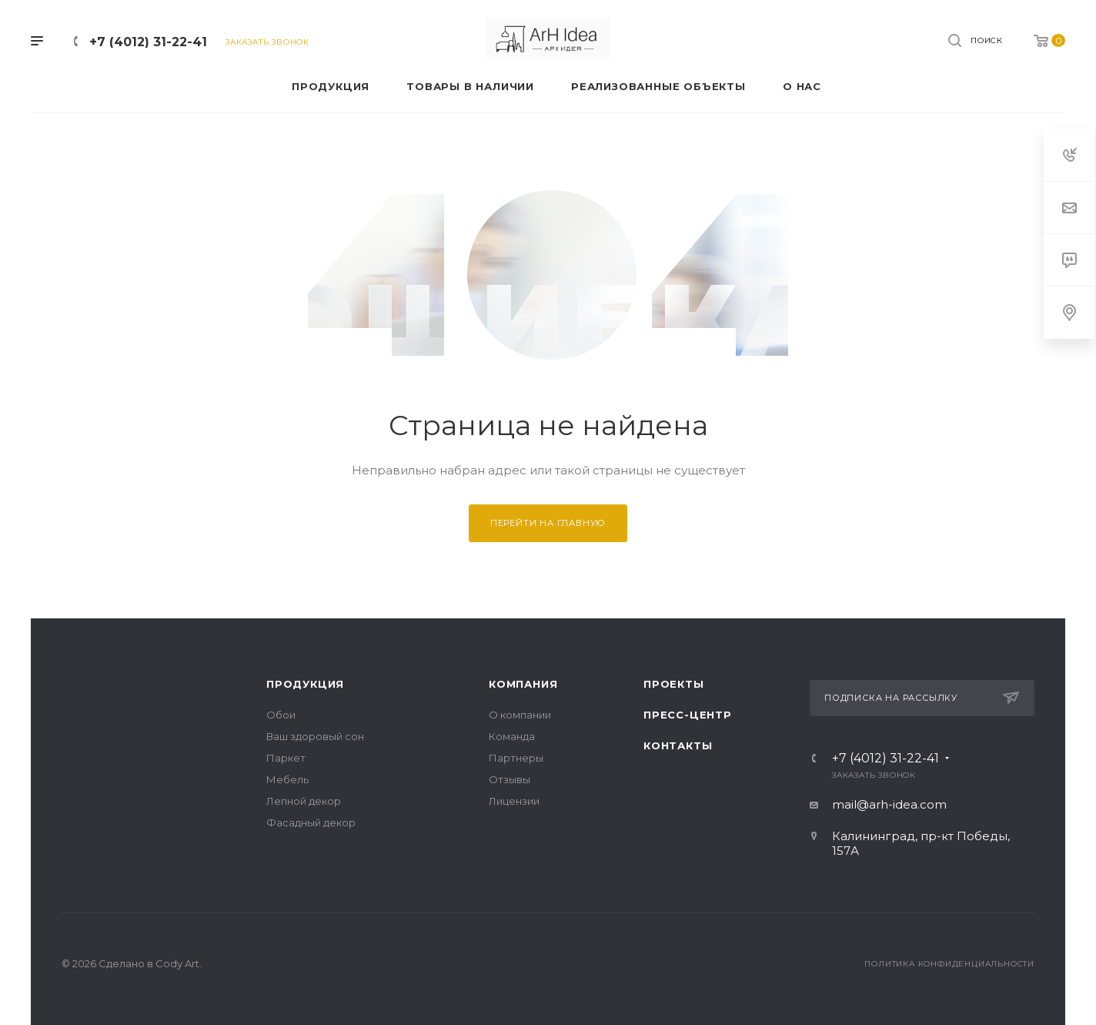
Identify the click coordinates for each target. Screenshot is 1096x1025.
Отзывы (509, 779)
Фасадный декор (311, 822)
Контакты (677, 745)
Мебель (287, 779)
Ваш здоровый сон (315, 736)
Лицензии (514, 801)
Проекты (673, 684)
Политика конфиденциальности (949, 964)
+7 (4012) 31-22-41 (148, 42)
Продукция (305, 684)
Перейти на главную (548, 523)
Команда (512, 736)
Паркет (286, 758)
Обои (281, 714)
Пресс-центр (687, 714)
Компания (523, 684)
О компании (520, 714)
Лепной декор (303, 801)
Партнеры (516, 758)
